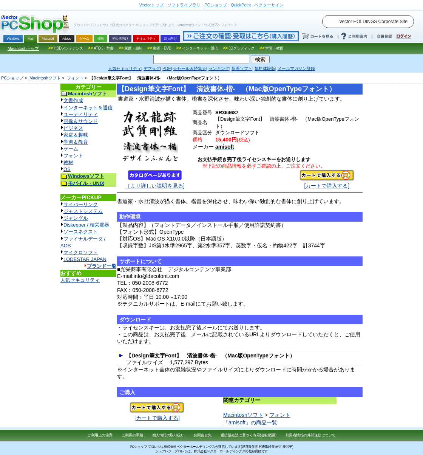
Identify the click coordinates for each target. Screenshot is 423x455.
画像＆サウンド (80, 121)
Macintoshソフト (45, 78)
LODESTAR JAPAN (85, 259)
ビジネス (73, 128)
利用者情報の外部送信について (311, 435)
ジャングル (75, 218)
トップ (151, 5)
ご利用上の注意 (100, 435)
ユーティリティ (80, 114)
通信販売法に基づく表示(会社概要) (248, 435)
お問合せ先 (202, 435)
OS (67, 169)
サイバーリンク (80, 204)
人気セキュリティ (80, 280)
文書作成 (73, 100)
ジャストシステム (83, 211)
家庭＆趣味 (75, 135)
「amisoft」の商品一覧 (250, 422)
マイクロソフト (80, 252)
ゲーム (70, 149)
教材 (68, 162)
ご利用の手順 (132, 435)
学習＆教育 (75, 142)
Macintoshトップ (23, 48)
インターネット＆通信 (88, 107)
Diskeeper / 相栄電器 (86, 225)
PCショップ (12, 78)
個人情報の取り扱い (168, 435)
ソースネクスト (80, 231)
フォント (75, 78)
